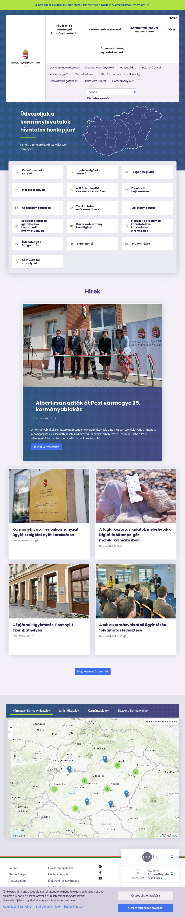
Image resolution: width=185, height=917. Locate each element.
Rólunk (12, 868)
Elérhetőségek (84, 74)
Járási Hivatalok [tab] (69, 710)
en (176, 18)
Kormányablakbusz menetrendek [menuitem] (144, 29)
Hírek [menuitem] (172, 29)
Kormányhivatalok (25, 57)
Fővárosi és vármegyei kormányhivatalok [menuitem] (67, 29)
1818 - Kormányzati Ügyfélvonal (120, 74)
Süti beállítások (73, 899)
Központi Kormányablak (99, 67)
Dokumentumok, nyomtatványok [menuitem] (112, 50)
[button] (135, 772)
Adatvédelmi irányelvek (17, 899)
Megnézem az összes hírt (92, 671)
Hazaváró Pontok (96, 81)
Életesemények (123, 81)
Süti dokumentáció (48, 899)
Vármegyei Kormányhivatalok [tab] (31, 710)
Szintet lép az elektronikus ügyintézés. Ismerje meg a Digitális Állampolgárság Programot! (92, 4)
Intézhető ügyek (151, 67)
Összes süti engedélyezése (145, 906)
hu (171, 18)
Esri (176, 836)
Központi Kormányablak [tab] (133, 710)
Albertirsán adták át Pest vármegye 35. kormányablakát (88, 406)
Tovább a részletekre (46, 446)
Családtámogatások (64, 81)
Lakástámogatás (58, 874)
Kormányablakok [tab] (98, 710)
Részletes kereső (98, 98)
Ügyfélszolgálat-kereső (64, 67)
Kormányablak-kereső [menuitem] (105, 29)
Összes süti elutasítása (145, 890)
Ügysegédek (128, 67)
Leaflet (160, 836)
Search (135, 92)
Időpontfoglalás (60, 74)
